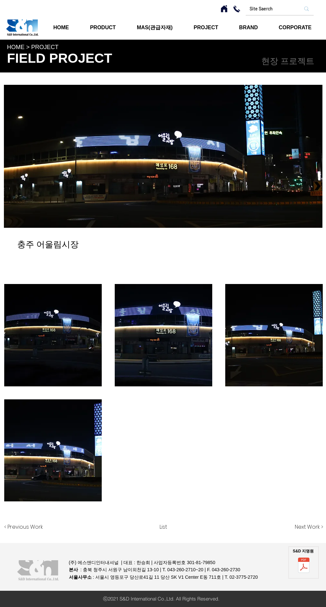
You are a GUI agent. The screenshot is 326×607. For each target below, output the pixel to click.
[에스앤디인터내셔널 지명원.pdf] (303, 566)
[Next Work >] (309, 527)
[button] (206, 27)
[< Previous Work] (23, 527)
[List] (163, 527)
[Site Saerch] (268, 9)
